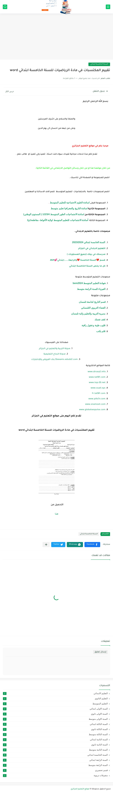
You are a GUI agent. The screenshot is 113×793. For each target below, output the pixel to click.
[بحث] (5, 7)
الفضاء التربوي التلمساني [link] (93, 308)
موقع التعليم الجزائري (80, 789)
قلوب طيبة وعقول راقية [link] (93, 325)
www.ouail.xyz (98, 388)
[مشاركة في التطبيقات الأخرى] (46, 544)
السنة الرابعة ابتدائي (55, 760)
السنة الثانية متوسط (55, 749)
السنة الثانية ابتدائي (55, 739)
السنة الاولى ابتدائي (55, 708)
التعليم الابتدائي (55, 693)
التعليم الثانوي (55, 698)
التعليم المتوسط (55, 703)
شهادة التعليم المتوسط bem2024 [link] (89, 283)
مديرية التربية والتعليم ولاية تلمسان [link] (88, 313)
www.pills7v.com (96, 399)
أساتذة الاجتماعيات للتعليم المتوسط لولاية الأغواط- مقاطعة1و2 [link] (57, 220)
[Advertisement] (56, 36)
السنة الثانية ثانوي (55, 744)
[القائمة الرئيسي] (108, 7)
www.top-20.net (97, 383)
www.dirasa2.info (97, 372)
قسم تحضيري (55, 770)
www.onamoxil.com (95, 404)
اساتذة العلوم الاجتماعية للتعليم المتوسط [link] (69, 202)
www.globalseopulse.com (92, 410)
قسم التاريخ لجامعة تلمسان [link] (92, 302)
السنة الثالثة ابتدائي (55, 724)
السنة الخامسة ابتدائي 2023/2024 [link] (88, 242)
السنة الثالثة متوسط (55, 734)
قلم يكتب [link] (100, 331)
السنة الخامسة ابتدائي (99, 64)
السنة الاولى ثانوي (55, 714)
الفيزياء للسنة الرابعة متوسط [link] (91, 289)
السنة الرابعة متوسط (55, 765)
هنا (56, 514)
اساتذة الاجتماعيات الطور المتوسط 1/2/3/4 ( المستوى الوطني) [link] (53, 214)
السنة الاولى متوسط (55, 719)
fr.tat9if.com (98, 393)
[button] (92, 544)
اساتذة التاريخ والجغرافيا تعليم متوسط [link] (69, 208)
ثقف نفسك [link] (100, 319)
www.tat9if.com (97, 377)
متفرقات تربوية (55, 775)
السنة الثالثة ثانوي (55, 729)
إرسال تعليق (100, 652)
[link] (91, 248)
